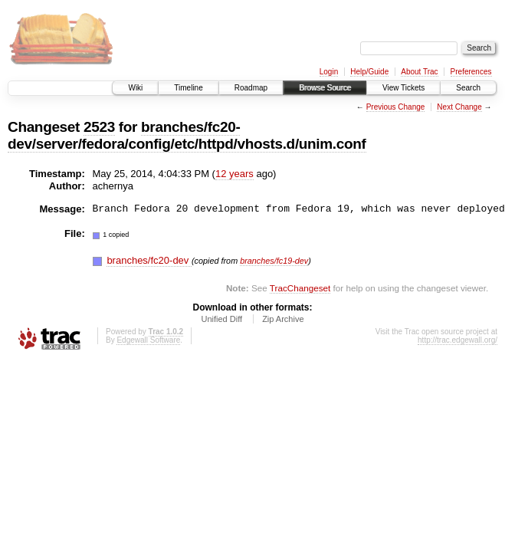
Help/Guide (369, 71)
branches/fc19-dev (274, 260)
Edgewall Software (148, 340)
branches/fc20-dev (149, 260)
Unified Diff (221, 319)
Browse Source (325, 88)
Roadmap (250, 88)
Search (468, 88)
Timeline (188, 88)
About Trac (419, 71)
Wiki (135, 88)
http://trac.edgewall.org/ (457, 340)
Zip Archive (282, 319)
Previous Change (395, 107)
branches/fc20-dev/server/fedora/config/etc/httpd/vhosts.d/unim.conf (187, 135)
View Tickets (403, 88)
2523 (99, 127)
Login (329, 71)
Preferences (471, 71)
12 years (234, 173)
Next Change (459, 107)
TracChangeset (300, 288)
